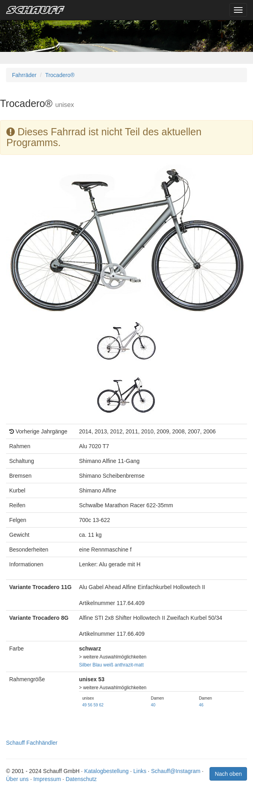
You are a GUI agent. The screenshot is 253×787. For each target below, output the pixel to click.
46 (201, 705)
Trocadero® (60, 75)
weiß (108, 665)
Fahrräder (24, 75)
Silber (85, 665)
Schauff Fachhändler (31, 743)
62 (101, 705)
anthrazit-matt (129, 665)
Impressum (47, 779)
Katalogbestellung (106, 771)
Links (139, 771)
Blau (97, 665)
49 (84, 705)
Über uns (17, 779)
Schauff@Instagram (175, 771)
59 (95, 705)
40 (153, 705)
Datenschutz (81, 779)
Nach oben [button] (228, 774)
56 (90, 705)
